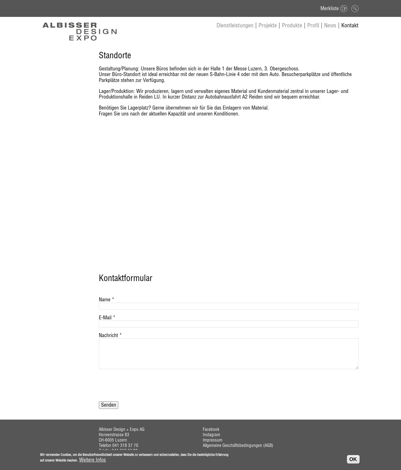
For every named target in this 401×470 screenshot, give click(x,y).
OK (353, 459)
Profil (313, 25)
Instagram (211, 434)
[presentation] (141, 388)
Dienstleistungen (235, 25)
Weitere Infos (92, 460)
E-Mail (107, 318)
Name (106, 300)
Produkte (292, 25)
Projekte (268, 25)
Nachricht (110, 335)
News (330, 25)
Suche (354, 8)
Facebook (211, 429)
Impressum (212, 440)
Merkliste (329, 8)
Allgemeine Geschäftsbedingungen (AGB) (238, 445)
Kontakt (349, 25)
